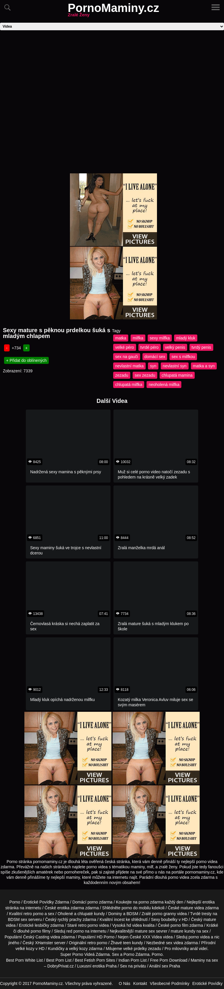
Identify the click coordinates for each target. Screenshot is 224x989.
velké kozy (24, 948)
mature (186, 908)
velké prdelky (135, 948)
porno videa (199, 937)
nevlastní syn (175, 366)
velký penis (175, 347)
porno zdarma (150, 902)
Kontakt (140, 983)
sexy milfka (160, 338)
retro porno (33, 913)
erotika (209, 902)
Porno (14, 902)
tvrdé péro (149, 347)
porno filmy (40, 931)
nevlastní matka (129, 366)
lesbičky (42, 925)
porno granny (164, 913)
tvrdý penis (201, 347)
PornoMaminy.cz (113, 11)
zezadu (121, 375)
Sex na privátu (133, 966)
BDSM (132, 913)
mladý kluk (185, 338)
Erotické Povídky (207, 983)
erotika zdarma (70, 908)
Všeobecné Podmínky (169, 983)
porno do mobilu (136, 908)
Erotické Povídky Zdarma (46, 902)
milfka (138, 338)
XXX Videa (152, 937)
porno (93, 902)
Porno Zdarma (136, 954)
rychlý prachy (69, 919)
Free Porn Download (168, 960)
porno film (179, 925)
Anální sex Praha (164, 966)
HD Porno (105, 937)
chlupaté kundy (91, 913)
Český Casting (36, 937)
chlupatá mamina (177, 375)
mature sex (145, 931)
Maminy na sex (204, 960)
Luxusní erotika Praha (97, 966)
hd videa (134, 925)
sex (169, 942)
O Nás (124, 983)
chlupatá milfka (128, 384)
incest (119, 919)
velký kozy (78, 948)
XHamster (44, 942)
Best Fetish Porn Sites (95, 960)
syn (153, 366)
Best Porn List (58, 960)
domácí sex (154, 356)
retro (91, 942)
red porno (75, 931)
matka (120, 338)
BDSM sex (17, 919)
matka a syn (204, 366)
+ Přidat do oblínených (26, 360)
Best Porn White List (24, 960)
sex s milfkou (183, 356)
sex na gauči (126, 356)
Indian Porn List (132, 960)
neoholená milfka (164, 384)
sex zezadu (145, 375)
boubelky (169, 919)
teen (127, 942)
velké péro (124, 347)
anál (194, 948)
